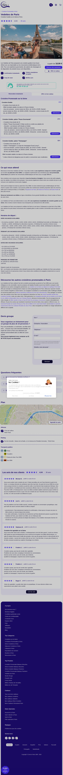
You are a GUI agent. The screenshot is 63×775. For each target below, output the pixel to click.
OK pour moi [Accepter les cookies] (48, 396)
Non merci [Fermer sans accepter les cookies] (15, 396)
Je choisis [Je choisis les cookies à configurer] (31, 396)
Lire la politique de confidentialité (16, 390)
